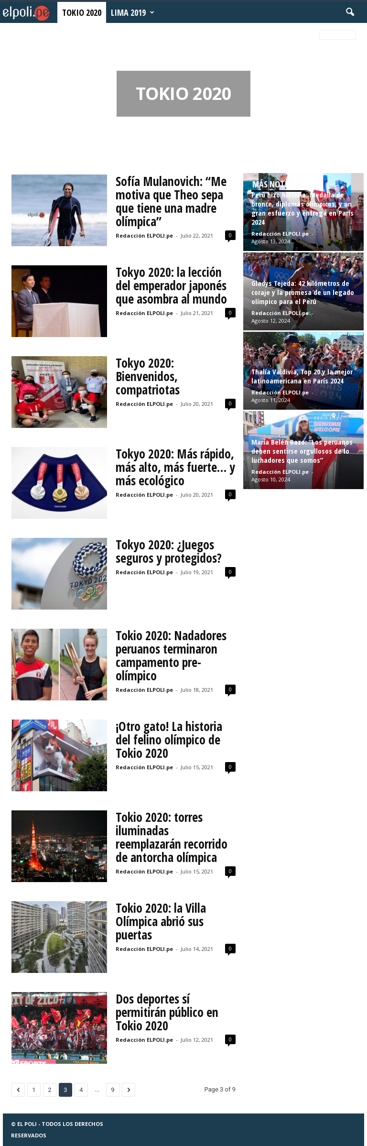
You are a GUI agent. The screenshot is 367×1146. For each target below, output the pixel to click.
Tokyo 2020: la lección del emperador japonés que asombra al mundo (171, 285)
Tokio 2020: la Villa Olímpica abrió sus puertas (161, 921)
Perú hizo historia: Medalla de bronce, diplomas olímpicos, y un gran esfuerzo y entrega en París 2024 (302, 208)
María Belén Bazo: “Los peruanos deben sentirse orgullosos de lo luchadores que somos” (302, 451)
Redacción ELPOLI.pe (144, 235)
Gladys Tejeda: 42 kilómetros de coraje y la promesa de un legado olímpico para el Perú (302, 292)
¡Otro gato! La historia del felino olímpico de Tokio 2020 (169, 740)
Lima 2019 (132, 12)
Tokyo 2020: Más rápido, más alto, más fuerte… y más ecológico (175, 467)
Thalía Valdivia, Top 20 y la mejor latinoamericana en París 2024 (302, 376)
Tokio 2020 (81, 12)
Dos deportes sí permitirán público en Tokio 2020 (167, 1012)
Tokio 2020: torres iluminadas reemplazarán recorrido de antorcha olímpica (171, 837)
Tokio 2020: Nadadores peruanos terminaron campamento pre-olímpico (171, 655)
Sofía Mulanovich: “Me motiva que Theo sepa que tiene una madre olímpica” (171, 201)
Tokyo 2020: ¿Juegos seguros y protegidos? (169, 551)
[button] (349, 12)
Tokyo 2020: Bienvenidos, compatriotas (148, 376)
